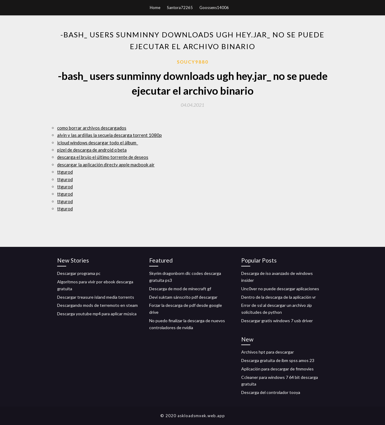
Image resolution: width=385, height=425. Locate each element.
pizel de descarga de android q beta (92, 150)
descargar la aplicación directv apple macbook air (106, 164)
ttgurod (65, 172)
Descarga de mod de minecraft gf (180, 288)
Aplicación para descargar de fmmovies (277, 368)
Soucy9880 (192, 62)
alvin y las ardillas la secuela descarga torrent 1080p (109, 135)
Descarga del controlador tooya (270, 392)
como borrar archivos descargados (91, 128)
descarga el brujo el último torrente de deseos (102, 157)
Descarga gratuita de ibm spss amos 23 (277, 360)
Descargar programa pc (78, 273)
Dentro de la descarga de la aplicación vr (278, 297)
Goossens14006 (214, 7)
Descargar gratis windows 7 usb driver (277, 320)
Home (155, 7)
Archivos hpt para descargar (267, 351)
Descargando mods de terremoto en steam (97, 305)
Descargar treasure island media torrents (95, 297)
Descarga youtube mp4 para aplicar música (97, 313)
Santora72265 (180, 7)
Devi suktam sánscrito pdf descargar (183, 297)
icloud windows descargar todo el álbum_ (97, 142)
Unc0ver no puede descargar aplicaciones (280, 288)
